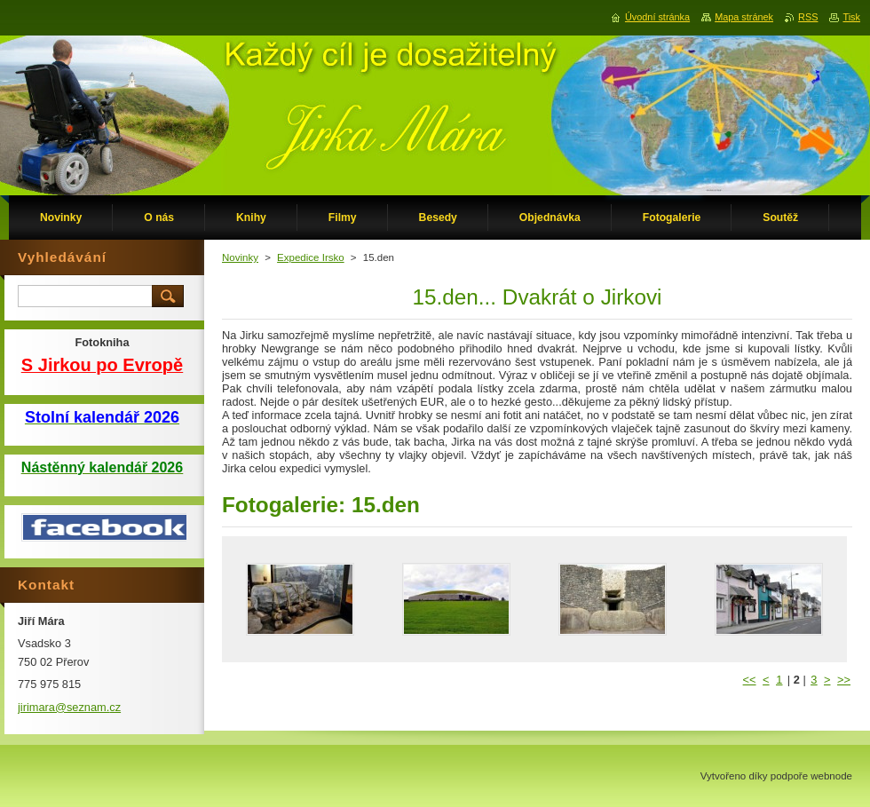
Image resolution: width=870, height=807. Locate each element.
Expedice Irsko (310, 257)
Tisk (851, 17)
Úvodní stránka (657, 17)
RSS (808, 17)
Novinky (240, 257)
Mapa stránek (744, 17)
